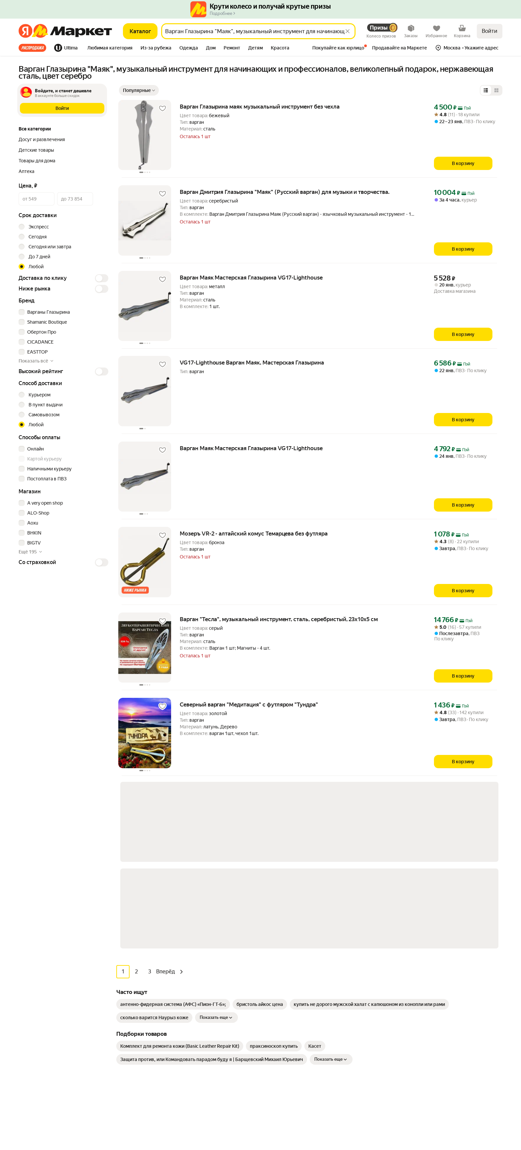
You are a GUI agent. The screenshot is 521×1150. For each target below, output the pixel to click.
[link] (173, 825)
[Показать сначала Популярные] (139, 90)
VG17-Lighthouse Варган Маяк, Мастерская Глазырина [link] (252, 362)
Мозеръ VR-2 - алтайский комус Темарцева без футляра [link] (254, 533)
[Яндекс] (25, 31)
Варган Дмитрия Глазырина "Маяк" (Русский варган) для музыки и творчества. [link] (284, 192)
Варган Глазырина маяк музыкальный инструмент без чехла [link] (260, 106)
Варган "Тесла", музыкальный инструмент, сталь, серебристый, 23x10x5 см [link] (279, 619)
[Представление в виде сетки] (496, 90)
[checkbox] (62, 312)
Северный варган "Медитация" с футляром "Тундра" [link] (249, 704)
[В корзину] (463, 163)
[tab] (34, 48)
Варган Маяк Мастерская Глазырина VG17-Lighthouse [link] (251, 277)
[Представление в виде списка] (485, 90)
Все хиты (32, 47)
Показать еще (216, 839)
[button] (110, 48)
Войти (489, 31)
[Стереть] (347, 31)
